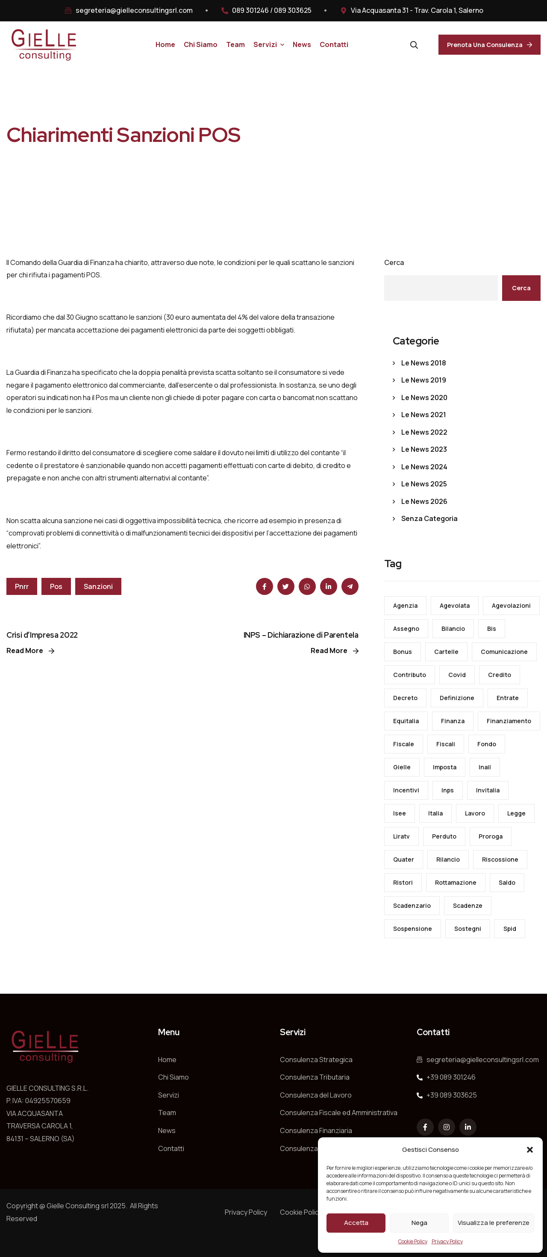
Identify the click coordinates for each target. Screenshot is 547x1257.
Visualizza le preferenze (493, 1222)
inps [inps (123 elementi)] (447, 790)
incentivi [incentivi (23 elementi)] (406, 790)
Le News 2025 (424, 484)
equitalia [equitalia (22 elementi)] (406, 721)
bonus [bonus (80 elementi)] (402, 652)
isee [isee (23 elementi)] (399, 813)
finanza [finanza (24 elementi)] (453, 721)
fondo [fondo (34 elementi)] (486, 744)
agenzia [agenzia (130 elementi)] (405, 605)
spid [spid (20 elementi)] (509, 928)
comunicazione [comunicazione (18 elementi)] (504, 652)
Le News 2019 (423, 380)
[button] (530, 1149)
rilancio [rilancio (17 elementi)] (448, 859)
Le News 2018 (423, 363)
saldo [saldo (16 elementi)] (507, 882)
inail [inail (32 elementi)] (485, 767)
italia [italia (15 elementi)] (435, 813)
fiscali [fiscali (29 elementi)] (445, 744)
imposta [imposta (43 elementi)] (444, 767)
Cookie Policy (412, 1241)
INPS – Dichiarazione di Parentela (301, 635)
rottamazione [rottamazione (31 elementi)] (455, 882)
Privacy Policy (447, 1241)
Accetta (356, 1222)
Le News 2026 (424, 501)
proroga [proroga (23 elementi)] (491, 836)
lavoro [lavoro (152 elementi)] (475, 813)
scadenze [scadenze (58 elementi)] (467, 905)
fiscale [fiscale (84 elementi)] (403, 744)
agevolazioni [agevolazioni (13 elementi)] (511, 605)
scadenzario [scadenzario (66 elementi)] (412, 905)
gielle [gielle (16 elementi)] (402, 767)
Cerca (394, 262)
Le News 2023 (424, 449)
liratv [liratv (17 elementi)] (401, 836)
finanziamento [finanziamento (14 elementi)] (509, 721)
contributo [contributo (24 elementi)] (409, 675)
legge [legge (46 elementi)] (516, 813)
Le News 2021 (423, 414)
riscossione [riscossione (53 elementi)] (500, 859)
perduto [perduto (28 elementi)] (444, 836)
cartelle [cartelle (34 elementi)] (446, 652)
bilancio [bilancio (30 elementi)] (453, 628)
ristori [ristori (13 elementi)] (403, 882)
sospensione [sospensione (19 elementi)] (412, 928)
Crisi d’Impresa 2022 (42, 635)
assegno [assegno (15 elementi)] (406, 628)
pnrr (22, 586)
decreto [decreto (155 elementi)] (405, 698)
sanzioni (98, 586)
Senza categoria (429, 518)
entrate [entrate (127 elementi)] (508, 698)
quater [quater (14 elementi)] (403, 859)
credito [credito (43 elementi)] (499, 675)
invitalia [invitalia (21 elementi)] (488, 790)
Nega (419, 1222)
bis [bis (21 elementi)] (491, 628)
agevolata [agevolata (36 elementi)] (455, 605)
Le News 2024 (424, 466)
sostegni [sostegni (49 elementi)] (467, 928)
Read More (30, 650)
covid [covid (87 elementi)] (457, 675)
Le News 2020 (424, 397)
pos (56, 586)
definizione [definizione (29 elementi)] (457, 698)
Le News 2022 (424, 432)
